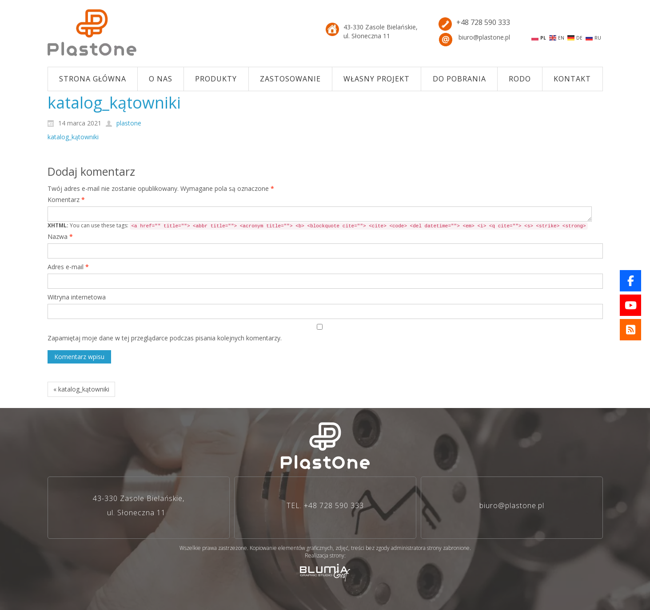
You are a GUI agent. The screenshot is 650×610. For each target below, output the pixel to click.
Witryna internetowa (77, 297)
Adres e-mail (68, 267)
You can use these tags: (318, 226)
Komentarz (66, 199)
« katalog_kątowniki (81, 389)
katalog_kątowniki (73, 137)
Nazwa (60, 236)
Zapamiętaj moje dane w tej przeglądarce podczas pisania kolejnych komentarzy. (165, 338)
